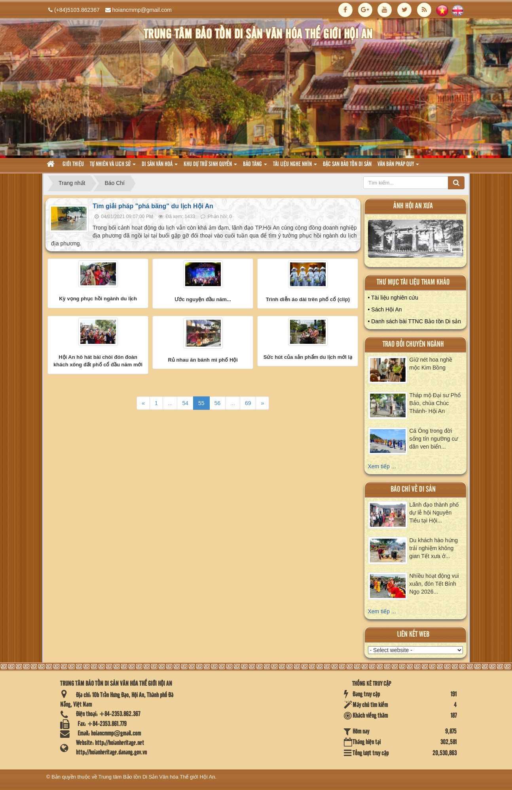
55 (201, 403)
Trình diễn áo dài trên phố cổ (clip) (308, 299)
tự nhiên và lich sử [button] (113, 167)
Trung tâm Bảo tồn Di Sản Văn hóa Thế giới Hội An (157, 777)
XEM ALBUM (416, 240)
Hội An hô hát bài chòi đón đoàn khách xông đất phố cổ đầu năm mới (97, 361)
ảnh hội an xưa (413, 206)
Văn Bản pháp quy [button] (398, 167)
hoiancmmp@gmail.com (142, 10)
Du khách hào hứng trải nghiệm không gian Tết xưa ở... (434, 548)
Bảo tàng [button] (255, 167)
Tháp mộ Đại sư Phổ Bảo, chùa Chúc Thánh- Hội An (435, 403)
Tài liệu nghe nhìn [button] (295, 167)
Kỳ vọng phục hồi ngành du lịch (98, 299)
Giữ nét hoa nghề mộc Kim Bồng (431, 363)
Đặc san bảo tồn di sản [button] (347, 164)
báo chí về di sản (413, 489)
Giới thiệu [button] (73, 164)
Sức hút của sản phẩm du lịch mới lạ (308, 357)
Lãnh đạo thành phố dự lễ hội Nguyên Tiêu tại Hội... (434, 513)
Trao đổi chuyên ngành (413, 344)
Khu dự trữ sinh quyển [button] (210, 167)
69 (248, 403)
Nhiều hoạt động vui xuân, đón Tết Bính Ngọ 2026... (434, 584)
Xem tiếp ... (382, 466)
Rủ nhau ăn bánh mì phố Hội (203, 360)
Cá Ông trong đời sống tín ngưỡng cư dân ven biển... (434, 439)
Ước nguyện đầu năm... (202, 299)
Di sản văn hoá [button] (160, 167)
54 (185, 403)
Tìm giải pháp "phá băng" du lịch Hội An (153, 206)
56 (217, 403)
